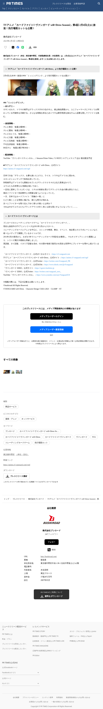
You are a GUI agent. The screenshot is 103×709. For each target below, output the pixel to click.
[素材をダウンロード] (30, 47)
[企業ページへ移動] (51, 520)
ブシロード (10, 431)
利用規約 (59, 697)
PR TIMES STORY (39, 631)
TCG (94, 437)
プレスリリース (19, 499)
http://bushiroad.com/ (49, 557)
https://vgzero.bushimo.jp (44, 268)
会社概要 (16, 697)
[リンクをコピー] (35, 47)
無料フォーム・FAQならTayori (81, 636)
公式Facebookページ (9, 667)
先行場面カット (41, 443)
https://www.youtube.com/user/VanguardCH (53, 275)
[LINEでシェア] (23, 47)
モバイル (26, 8)
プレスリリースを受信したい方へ (14, 644)
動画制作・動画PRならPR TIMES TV (45, 636)
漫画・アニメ (11, 419)
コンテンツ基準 (47, 697)
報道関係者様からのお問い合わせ (78, 697)
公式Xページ (6, 678)
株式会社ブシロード (36, 499)
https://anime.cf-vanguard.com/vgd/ (16, 169)
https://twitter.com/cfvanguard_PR (57, 261)
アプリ (35, 8)
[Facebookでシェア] (18, 47)
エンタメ (44, 8)
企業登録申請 (79, 3)
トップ (6, 499)
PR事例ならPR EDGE (77, 641)
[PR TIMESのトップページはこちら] (14, 3)
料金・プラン (7, 639)
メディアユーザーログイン (51, 316)
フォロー (51, 542)
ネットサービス (28, 419)
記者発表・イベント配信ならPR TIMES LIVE (48, 641)
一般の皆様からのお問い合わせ (63, 702)
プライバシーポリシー (31, 697)
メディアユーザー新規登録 (51, 329)
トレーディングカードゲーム (17, 443)
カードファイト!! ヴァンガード (58, 437)
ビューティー (56, 8)
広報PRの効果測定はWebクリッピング (46, 651)
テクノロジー (13, 8)
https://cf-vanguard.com (61, 254)
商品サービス (11, 407)
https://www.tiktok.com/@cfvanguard (58, 265)
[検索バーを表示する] (99, 3)
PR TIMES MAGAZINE (40, 646)
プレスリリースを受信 (61, 3)
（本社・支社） (22, 454)
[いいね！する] (5, 47)
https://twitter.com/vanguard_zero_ (48, 272)
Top (3, 8)
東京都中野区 (9, 454)
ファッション (70, 8)
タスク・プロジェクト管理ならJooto (83, 631)
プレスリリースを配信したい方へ (14, 648)
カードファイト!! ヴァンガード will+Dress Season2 (40, 431)
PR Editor (36, 655)
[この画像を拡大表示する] (12, 372)
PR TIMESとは (7, 634)
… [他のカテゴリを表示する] (79, 8)
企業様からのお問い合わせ (38, 702)
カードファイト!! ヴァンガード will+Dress (22, 437)
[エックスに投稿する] (13, 47)
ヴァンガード (81, 437)
